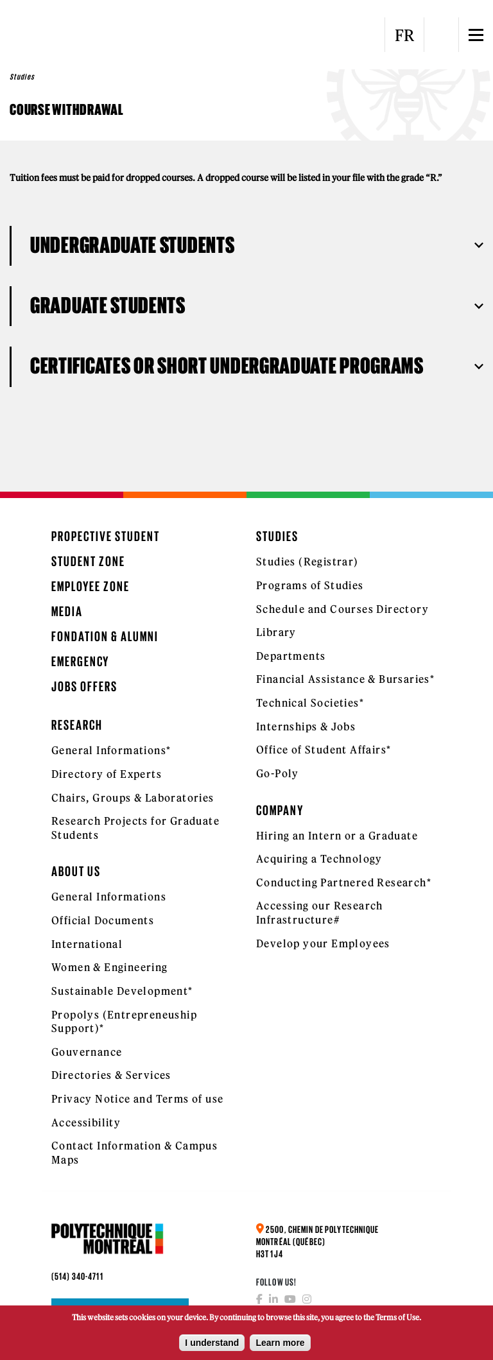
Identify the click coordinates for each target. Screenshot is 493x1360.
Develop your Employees (323, 943)
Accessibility (86, 1122)
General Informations (108, 896)
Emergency (80, 661)
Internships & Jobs (306, 726)
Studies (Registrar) (307, 561)
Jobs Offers (84, 686)
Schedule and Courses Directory (342, 609)
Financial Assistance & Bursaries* (345, 679)
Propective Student (105, 536)
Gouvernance (86, 1052)
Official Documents (102, 920)
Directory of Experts (106, 774)
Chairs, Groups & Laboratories (132, 797)
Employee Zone (90, 586)
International (87, 944)
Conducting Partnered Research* (343, 882)
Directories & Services (111, 1075)
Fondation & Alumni (105, 636)
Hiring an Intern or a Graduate (337, 835)
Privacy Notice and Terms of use (137, 1098)
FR (404, 35)
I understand (212, 1346)
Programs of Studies (310, 585)
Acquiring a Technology (319, 858)
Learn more (279, 1346)
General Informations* (111, 750)
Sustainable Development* (122, 991)
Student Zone (88, 561)
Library (276, 632)
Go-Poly (277, 773)
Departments (290, 656)
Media (67, 611)
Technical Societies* (310, 702)
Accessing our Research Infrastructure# (319, 912)
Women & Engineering (109, 967)
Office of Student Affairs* (323, 749)
